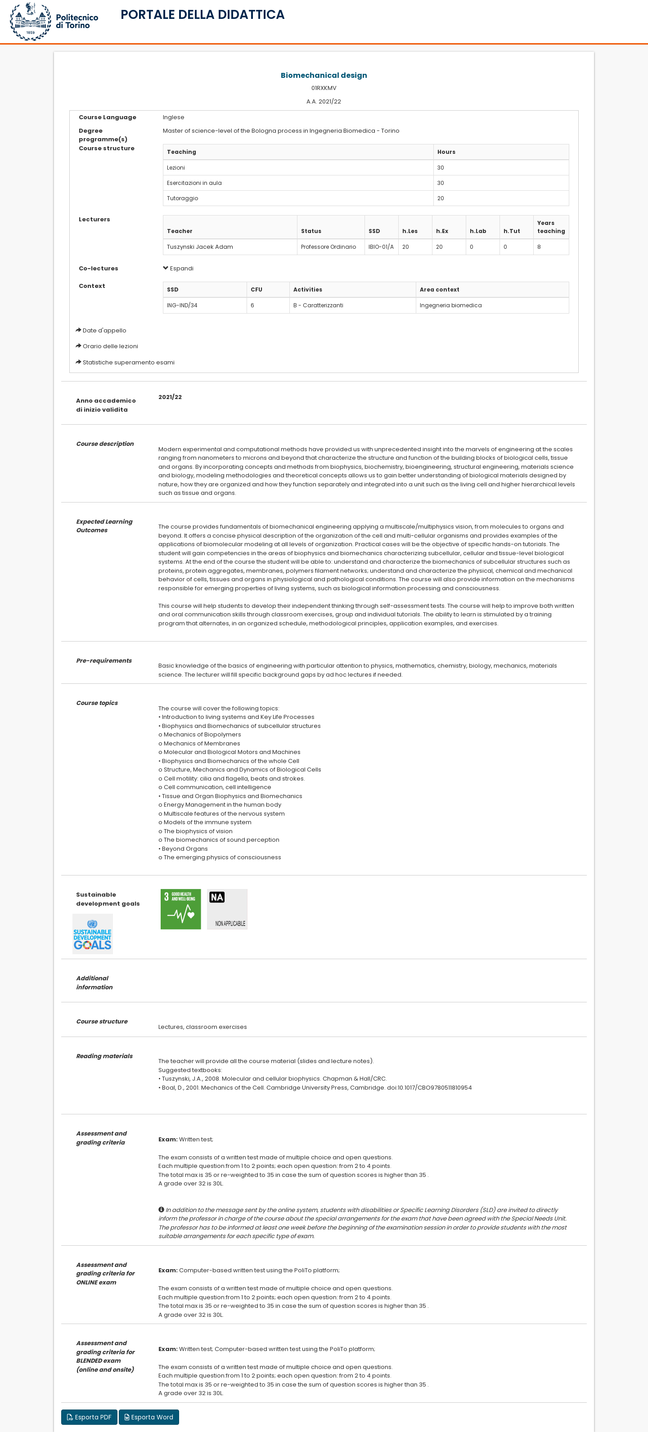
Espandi (178, 268)
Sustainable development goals (108, 899)
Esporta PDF (89, 1417)
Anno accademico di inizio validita (106, 405)
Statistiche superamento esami (129, 362)
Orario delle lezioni (110, 346)
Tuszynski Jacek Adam (200, 246)
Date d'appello (104, 330)
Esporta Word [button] (149, 1417)
